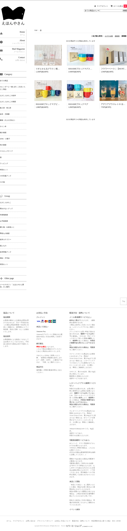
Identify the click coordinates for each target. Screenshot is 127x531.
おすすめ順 (109, 36)
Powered (77, 525)
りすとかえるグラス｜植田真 (49, 69)
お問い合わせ (30, 521)
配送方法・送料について (81, 521)
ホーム (8, 521)
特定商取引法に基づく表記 (100, 521)
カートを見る (120, 6)
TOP (35, 30)
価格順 (117, 36)
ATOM (118, 521)
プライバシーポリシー (45, 521)
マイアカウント (102, 6)
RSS (113, 521)
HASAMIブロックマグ (78, 104)
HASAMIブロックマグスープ (81, 69)
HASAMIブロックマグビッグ (49, 104)
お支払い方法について (63, 521)
